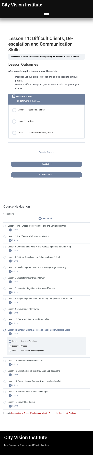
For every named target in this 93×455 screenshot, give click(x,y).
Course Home (8, 214)
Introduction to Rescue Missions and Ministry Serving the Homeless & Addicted (43, 413)
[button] (46, 14)
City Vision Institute (22, 5)
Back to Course (46, 152)
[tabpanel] (46, 76)
